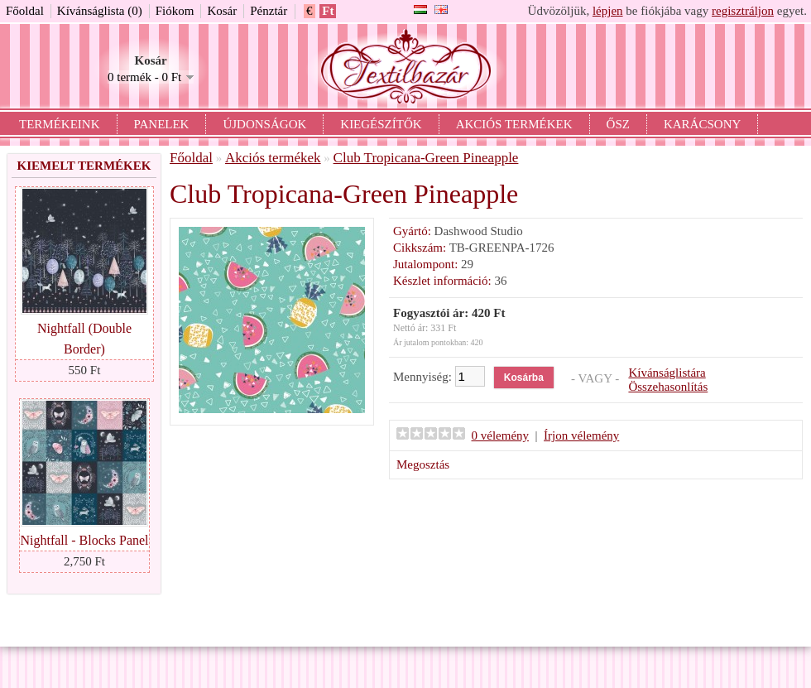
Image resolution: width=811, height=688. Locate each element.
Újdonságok (264, 124)
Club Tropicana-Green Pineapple (426, 158)
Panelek (162, 124)
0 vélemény (501, 435)
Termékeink (59, 124)
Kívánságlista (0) (99, 10)
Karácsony (702, 124)
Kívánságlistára (666, 372)
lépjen (608, 10)
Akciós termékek (514, 124)
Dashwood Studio (478, 231)
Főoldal (25, 10)
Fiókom (175, 10)
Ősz (618, 124)
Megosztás (422, 464)
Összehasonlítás (668, 386)
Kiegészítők (380, 124)
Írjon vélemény (581, 435)
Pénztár (268, 10)
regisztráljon (743, 10)
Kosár (222, 10)
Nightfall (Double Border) (84, 338)
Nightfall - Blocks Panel (84, 540)
